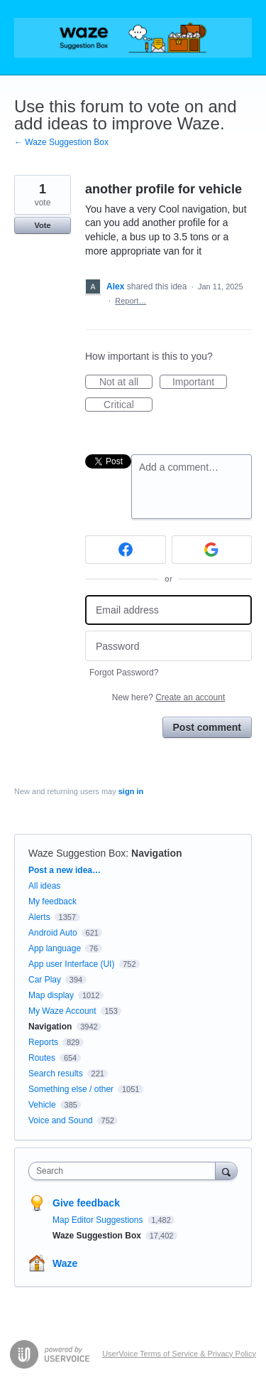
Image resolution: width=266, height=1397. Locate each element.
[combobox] (125, 1171)
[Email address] (168, 610)
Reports (43, 1042)
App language (54, 948)
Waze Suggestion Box (77, 853)
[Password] (168, 646)
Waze (64, 1263)
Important (199, 382)
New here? (168, 697)
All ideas (44, 886)
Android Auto (52, 933)
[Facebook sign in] (125, 549)
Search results (55, 1073)
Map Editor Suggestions (98, 1220)
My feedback (52, 901)
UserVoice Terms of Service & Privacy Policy (179, 1353)
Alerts (39, 917)
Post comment (207, 727)
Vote (42, 225)
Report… (130, 300)
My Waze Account (62, 1011)
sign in (130, 791)
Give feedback (86, 1203)
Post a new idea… (64, 870)
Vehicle (42, 1105)
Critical (128, 405)
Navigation (156, 853)
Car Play (44, 980)
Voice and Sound (60, 1120)
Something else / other (70, 1089)
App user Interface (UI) (71, 964)
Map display (51, 995)
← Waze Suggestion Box (61, 142)
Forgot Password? (123, 673)
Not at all (126, 382)
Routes (41, 1058)
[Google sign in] (212, 549)
